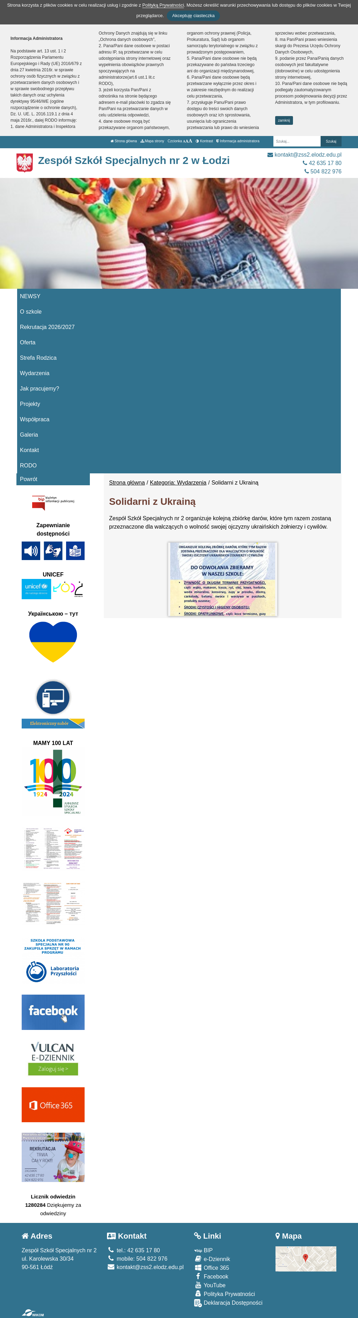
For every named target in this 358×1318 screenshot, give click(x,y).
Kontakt (29, 450)
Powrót (28, 479)
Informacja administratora (237, 141)
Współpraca (34, 419)
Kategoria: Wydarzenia (178, 483)
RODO (28, 465)
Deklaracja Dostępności (228, 1303)
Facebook (211, 1276)
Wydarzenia (34, 373)
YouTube (209, 1285)
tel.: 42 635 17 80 (133, 1250)
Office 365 (211, 1267)
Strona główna (123, 141)
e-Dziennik (212, 1258)
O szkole (31, 312)
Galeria (29, 435)
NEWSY (30, 296)
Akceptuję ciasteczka (193, 15)
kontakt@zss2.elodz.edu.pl (304, 155)
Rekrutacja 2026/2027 (47, 327)
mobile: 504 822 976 (137, 1259)
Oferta (27, 342)
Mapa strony (152, 141)
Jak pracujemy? (39, 389)
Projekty (30, 404)
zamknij (284, 120)
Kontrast (204, 141)
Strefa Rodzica (38, 358)
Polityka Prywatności (224, 1293)
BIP (203, 1250)
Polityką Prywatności (163, 5)
